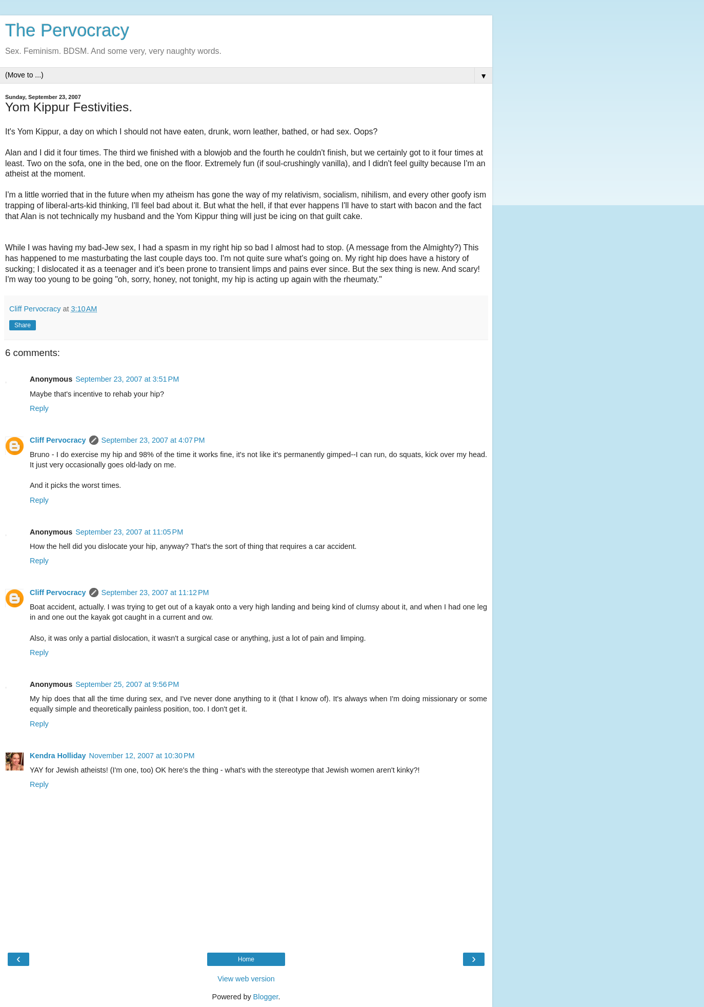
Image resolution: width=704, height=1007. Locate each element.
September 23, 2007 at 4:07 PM (153, 440)
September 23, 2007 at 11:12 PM (155, 592)
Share (22, 325)
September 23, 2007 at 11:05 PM (129, 532)
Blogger (265, 997)
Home (246, 959)
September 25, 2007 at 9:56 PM (127, 684)
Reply (39, 408)
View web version (246, 979)
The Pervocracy (67, 30)
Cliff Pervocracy (58, 440)
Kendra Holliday (58, 756)
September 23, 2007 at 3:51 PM (127, 379)
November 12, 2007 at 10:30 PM (142, 756)
